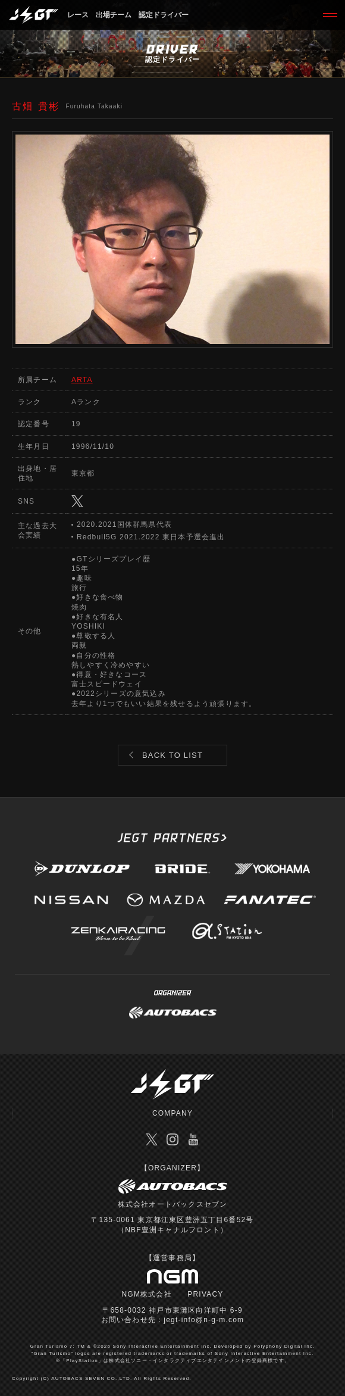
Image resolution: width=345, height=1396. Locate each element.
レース (78, 15)
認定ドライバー (164, 15)
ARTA (82, 380)
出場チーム (113, 15)
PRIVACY (205, 1294)
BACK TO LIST (172, 755)
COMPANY (172, 1113)
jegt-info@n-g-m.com (204, 1320)
